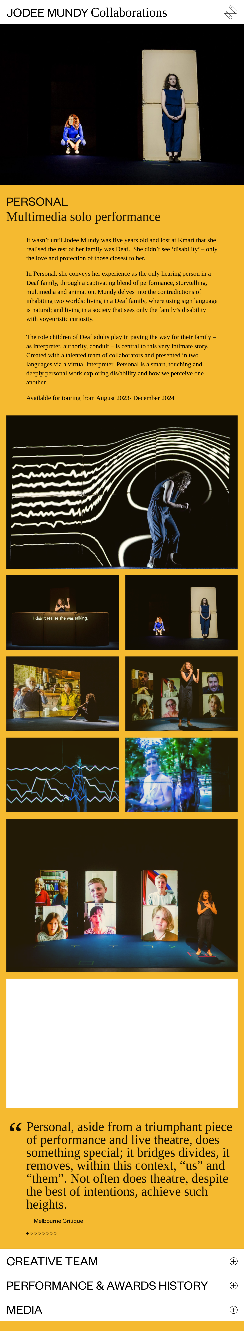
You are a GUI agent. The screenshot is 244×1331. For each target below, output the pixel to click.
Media (24, 1309)
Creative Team (52, 1260)
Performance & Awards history (107, 1285)
